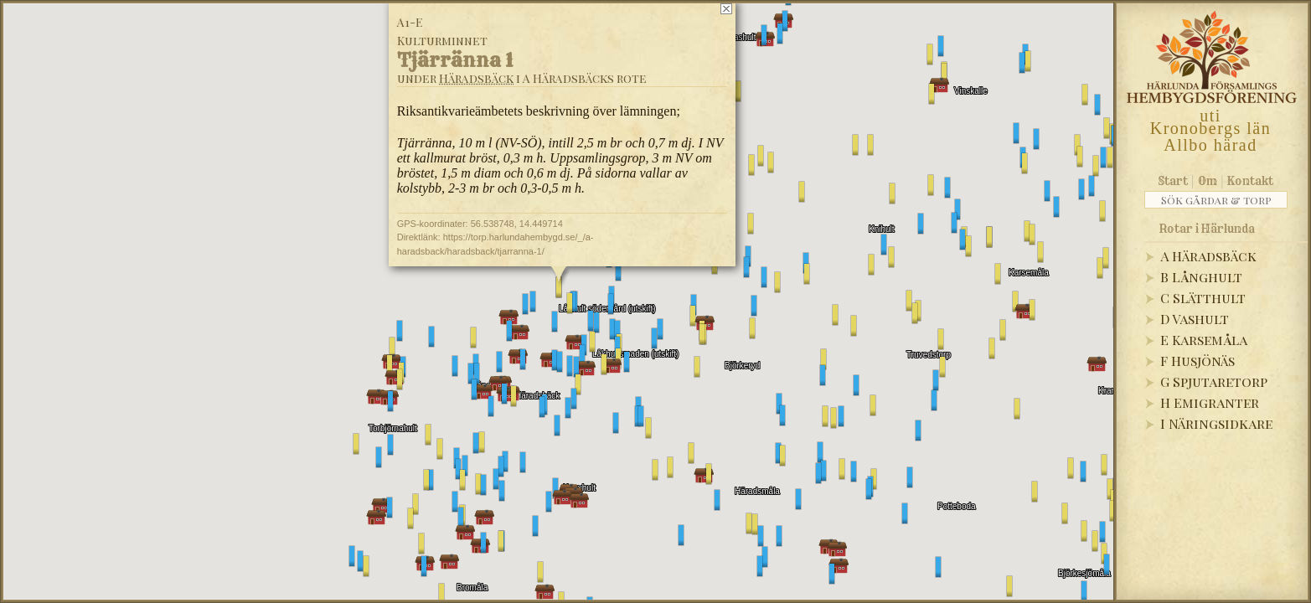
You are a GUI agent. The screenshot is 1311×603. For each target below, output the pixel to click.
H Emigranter (1209, 402)
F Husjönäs (1197, 360)
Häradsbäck (475, 78)
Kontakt (1250, 181)
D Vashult (1194, 318)
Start (1173, 181)
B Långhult (1201, 277)
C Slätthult (1203, 298)
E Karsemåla (1203, 339)
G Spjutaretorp (1213, 381)
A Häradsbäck (1208, 256)
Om (1207, 181)
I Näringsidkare (1216, 423)
